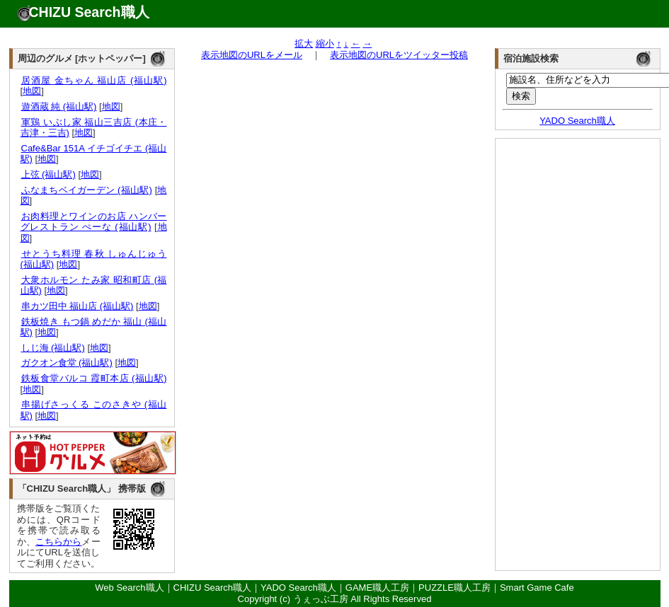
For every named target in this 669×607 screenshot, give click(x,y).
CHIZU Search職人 (89, 12)
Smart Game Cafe (537, 587)
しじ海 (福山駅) (53, 347)
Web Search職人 (129, 587)
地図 (32, 91)
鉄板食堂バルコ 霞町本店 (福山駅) (94, 378)
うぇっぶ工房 (320, 599)
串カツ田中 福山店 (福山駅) (77, 306)
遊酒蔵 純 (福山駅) (59, 106)
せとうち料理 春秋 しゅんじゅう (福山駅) (94, 259)
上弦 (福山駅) (48, 174)
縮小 (325, 43)
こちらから (58, 541)
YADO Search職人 (577, 120)
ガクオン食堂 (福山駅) (67, 362)
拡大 (304, 43)
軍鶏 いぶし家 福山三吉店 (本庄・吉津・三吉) (94, 128)
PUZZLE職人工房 (454, 587)
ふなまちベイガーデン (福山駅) (86, 190)
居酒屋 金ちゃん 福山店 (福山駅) (94, 80)
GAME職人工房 (377, 587)
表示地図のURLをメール (251, 55)
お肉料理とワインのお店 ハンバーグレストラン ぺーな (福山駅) (94, 222)
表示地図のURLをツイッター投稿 (399, 55)
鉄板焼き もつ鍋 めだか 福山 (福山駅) (94, 327)
